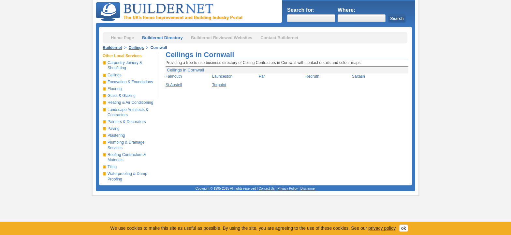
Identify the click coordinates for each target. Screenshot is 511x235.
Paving (114, 128)
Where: (346, 10)
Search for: (300, 10)
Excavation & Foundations (130, 82)
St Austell (174, 85)
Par (262, 76)
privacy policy (381, 228)
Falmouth (174, 76)
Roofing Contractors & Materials (127, 157)
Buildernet (112, 47)
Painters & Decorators (127, 121)
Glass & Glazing (122, 95)
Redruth (312, 76)
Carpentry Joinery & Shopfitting (125, 65)
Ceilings (136, 47)
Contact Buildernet (279, 37)
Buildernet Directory (162, 37)
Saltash (358, 76)
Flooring (115, 88)
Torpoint (219, 85)
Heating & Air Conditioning (130, 102)
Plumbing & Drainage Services (126, 145)
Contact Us (267, 188)
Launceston (222, 76)
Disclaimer (308, 188)
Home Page (122, 37)
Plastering (116, 135)
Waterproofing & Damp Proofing (127, 176)
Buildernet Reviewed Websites (221, 37)
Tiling (112, 166)
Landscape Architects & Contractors (128, 112)
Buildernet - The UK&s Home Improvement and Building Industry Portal (170, 11)
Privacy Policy (287, 188)
